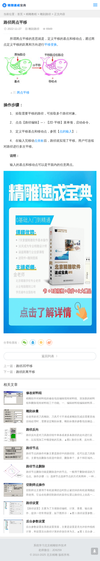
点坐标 (39, 140)
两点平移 (23, 92)
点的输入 (65, 131)
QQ (33, 342)
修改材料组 (34, 393)
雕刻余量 (32, 411)
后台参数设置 (35, 521)
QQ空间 (41, 342)
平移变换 (50, 44)
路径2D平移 (24, 366)
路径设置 (32, 503)
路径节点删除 (35, 466)
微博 (49, 342)
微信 (24, 342)
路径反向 (32, 429)
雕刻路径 (45, 14)
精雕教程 (31, 14)
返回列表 (48, 356)
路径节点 (32, 448)
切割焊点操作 (35, 484)
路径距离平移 (25, 371)
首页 (20, 14)
